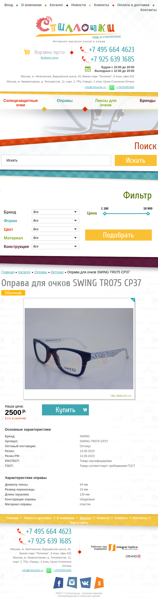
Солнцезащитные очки (20, 102)
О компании (31, 5)
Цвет (8, 229)
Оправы (65, 100)
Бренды (148, 100)
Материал (13, 238)
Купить (66, 410)
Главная (12, 518)
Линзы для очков (105, 102)
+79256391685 (121, 87)
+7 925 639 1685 (112, 59)
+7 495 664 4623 (111, 49)
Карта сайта (79, 522)
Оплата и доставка (133, 5)
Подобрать (118, 235)
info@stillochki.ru (95, 87)
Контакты (148, 10)
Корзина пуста (50, 52)
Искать (135, 160)
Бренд (10, 212)
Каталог (56, 5)
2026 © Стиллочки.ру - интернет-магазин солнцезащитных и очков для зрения (79, 594)
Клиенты (101, 5)
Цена (92, 213)
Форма (10, 221)
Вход (8, 5)
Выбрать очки (49, 57)
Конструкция (16, 247)
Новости (78, 5)
